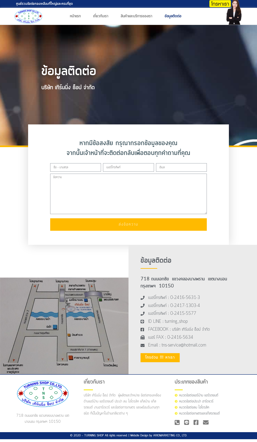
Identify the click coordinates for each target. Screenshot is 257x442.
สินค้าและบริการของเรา (136, 16)
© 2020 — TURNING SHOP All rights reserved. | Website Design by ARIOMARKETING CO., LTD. (128, 438)
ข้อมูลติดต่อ (173, 16)
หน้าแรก (75, 16)
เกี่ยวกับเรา (100, 16)
